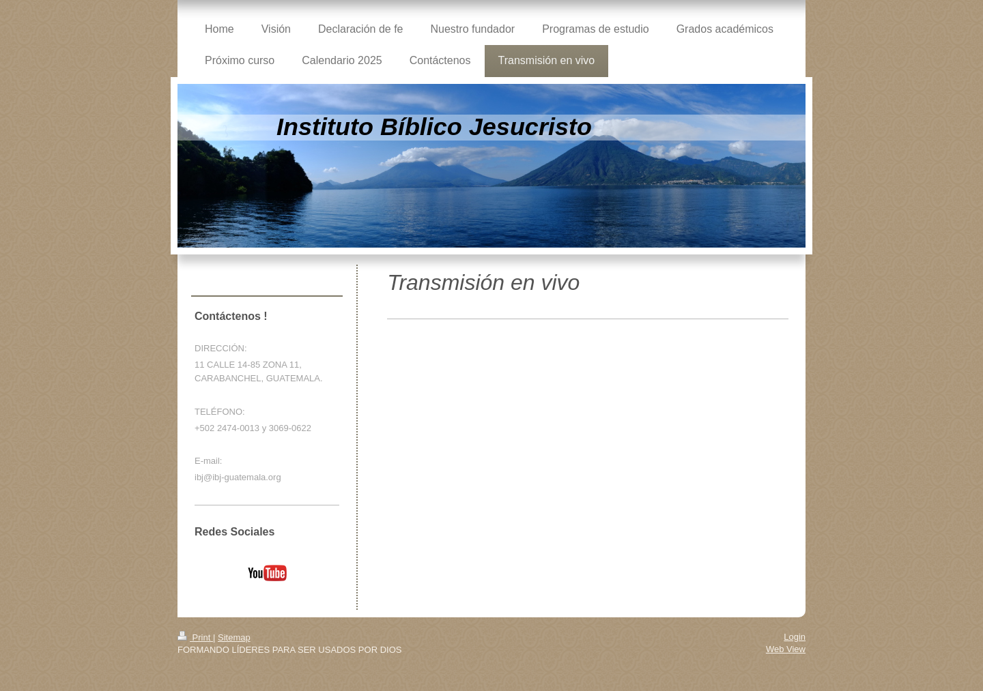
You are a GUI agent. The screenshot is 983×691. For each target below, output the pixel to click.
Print (195, 637)
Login (795, 637)
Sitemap (234, 637)
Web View (786, 649)
